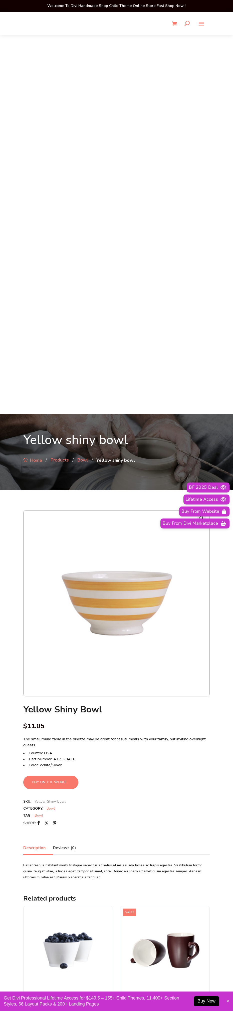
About (128, 796)
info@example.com (175, 985)
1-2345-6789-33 (58, 985)
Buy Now (206, 1001)
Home (36, 82)
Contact (129, 832)
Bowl (82, 81)
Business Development (142, 805)
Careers (129, 823)
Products (59, 81)
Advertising (132, 787)
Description (34, 469)
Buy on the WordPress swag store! (55, 403)
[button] (201, 139)
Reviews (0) (64, 469)
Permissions (133, 814)
